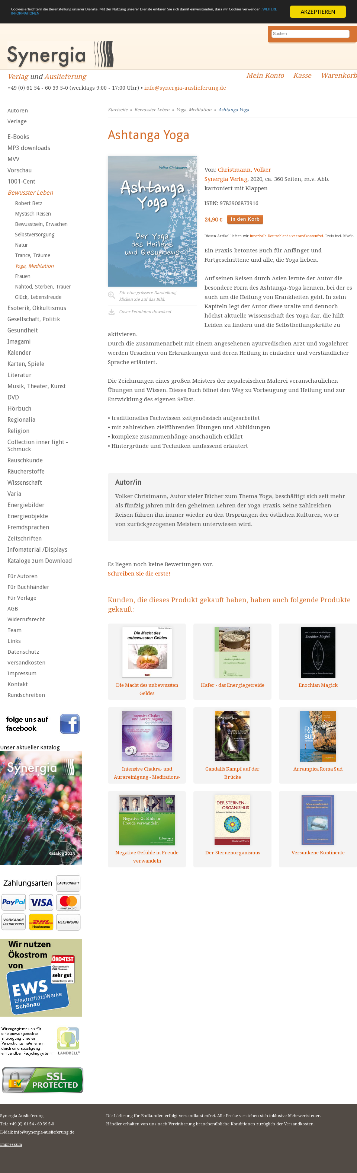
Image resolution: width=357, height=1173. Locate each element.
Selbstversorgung (35, 235)
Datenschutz (23, 651)
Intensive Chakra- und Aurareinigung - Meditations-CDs (147, 773)
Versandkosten (26, 662)
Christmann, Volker (244, 169)
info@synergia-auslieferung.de (185, 88)
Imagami (19, 341)
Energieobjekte (27, 516)
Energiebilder (26, 505)
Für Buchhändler (28, 587)
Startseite (118, 109)
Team (14, 630)
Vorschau (19, 170)
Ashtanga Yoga (233, 109)
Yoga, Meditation (34, 266)
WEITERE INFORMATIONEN (177, 18)
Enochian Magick (318, 685)
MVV (13, 159)
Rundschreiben (26, 695)
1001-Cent (21, 181)
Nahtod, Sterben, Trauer (43, 287)
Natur (21, 245)
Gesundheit (22, 330)
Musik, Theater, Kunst (36, 386)
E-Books (18, 136)
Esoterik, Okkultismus (36, 308)
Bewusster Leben (30, 192)
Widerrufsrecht (26, 619)
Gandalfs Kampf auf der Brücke (232, 773)
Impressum (21, 673)
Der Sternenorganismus (232, 852)
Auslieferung (65, 76)
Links (14, 641)
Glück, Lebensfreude (38, 297)
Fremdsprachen (28, 527)
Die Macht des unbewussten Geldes (147, 689)
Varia (14, 493)
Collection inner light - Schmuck (37, 446)
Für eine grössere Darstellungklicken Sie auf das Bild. (147, 296)
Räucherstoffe (26, 471)
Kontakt (17, 684)
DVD (13, 397)
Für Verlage (21, 598)
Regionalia (21, 419)
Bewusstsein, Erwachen (41, 224)
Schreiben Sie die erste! (139, 573)
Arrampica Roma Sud (317, 769)
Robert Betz (28, 203)
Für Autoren (22, 576)
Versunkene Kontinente (318, 852)
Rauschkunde (25, 460)
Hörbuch (19, 408)
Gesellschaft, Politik (33, 319)
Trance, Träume (32, 255)
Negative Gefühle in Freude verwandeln (146, 857)
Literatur (19, 375)
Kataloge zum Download (39, 560)
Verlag (17, 76)
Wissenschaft (24, 482)
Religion (18, 430)
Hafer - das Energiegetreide (232, 685)
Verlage (17, 121)
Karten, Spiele (25, 363)
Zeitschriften (24, 538)
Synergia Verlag (226, 179)
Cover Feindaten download (145, 311)
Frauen (22, 276)
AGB (12, 608)
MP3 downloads (28, 148)
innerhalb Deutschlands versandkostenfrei (286, 236)
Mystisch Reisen (33, 214)
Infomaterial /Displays (37, 549)
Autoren (17, 110)
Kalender (19, 352)
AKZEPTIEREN (317, 12)
